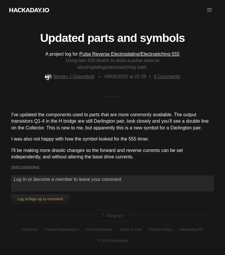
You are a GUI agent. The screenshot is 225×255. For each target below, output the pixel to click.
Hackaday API (192, 229)
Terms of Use (130, 229)
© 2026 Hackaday (112, 240)
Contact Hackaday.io (61, 229)
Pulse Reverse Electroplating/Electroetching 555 (129, 54)
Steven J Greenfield (70, 76)
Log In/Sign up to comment (40, 199)
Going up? (112, 216)
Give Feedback (99, 229)
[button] (209, 10)
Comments (167, 76)
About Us (29, 229)
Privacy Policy (161, 229)
